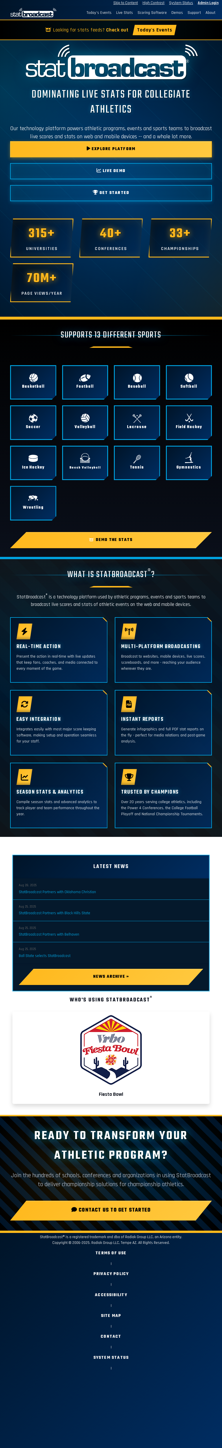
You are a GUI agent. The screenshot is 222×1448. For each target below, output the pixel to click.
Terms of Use (110, 1253)
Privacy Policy (111, 1274)
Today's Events (99, 12)
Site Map (111, 1316)
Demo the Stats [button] (110, 540)
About (210, 12)
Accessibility (111, 1295)
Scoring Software (152, 12)
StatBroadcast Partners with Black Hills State (54, 913)
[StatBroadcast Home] (31, 12)
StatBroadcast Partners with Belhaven (49, 934)
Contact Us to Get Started (111, 1210)
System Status (181, 2)
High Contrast (153, 2)
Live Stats (124, 12)
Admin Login (208, 2)
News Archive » (111, 976)
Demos (177, 12)
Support (194, 12)
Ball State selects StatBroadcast (45, 955)
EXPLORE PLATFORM (111, 149)
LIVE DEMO (111, 171)
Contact (111, 1336)
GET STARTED (111, 193)
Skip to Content (125, 2)
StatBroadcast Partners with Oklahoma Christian (57, 892)
